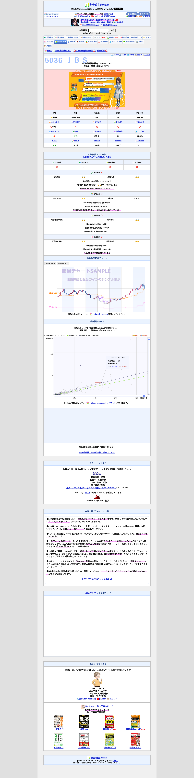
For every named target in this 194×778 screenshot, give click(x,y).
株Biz (48, 51)
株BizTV (101, 699)
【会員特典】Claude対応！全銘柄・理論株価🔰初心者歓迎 (101, 22)
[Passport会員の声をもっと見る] (97, 579)
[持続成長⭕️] (90, 51)
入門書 (48, 46)
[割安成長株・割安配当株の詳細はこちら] (97, 452)
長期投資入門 (135, 748)
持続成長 (119, 122)
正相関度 (76, 122)
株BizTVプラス (92, 593)
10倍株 (80, 41)
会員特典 (130, 16)
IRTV (87, 492)
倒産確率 (103, 41)
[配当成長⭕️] (102, 51)
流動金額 (118, 141)
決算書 (123, 55)
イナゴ (140, 131)
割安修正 (98, 122)
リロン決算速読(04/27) (105, 16)
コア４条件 (55, 122)
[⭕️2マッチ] (78, 51)
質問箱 (146, 16)
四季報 (130, 55)
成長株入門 (58, 748)
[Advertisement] (97, 425)
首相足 (140, 41)
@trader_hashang (86, 699)
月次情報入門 (84, 748)
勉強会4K (124, 37)
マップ (98, 37)
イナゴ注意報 (115, 41)
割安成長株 (60, 41)
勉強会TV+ (136, 37)
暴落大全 (84, 729)
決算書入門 (58, 729)
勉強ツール (128, 41)
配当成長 (140, 122)
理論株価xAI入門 (133, 729)
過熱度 (76, 141)
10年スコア (55, 131)
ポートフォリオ (51, 16)
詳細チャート (86, 37)
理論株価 (48, 37)
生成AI (110, 37)
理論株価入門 (110, 748)
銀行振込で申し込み (109, 25)
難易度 (54, 141)
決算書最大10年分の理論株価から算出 (97, 157)
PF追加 (146, 55)
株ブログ (112, 699)
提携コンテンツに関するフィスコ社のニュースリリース (91, 488)
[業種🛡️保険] (109, 14)
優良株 (71, 41)
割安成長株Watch (99, 4)
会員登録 (132, 14)
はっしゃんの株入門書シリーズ (97, 706)
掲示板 (138, 55)
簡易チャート (72, 37)
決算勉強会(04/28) (82, 16)
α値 (76, 131)
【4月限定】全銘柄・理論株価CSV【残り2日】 (97, 20)
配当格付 (59, 37)
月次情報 (48, 41)
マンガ (147, 37)
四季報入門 (108, 729)
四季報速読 (91, 41)
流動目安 (97, 141)
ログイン (144, 14)
